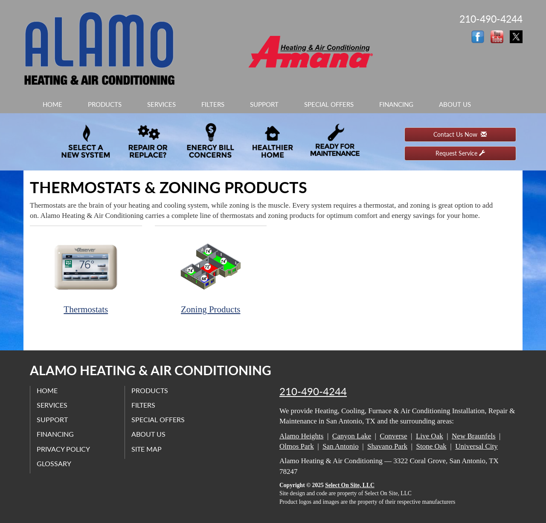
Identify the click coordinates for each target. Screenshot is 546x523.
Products (105, 104)
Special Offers (329, 104)
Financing (396, 104)
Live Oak (429, 436)
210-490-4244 (313, 391)
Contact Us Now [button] (460, 134)
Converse (393, 436)
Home (52, 104)
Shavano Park (387, 446)
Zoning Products (211, 274)
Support (264, 104)
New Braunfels (473, 436)
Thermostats (86, 274)
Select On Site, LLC (350, 485)
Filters (212, 104)
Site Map (146, 449)
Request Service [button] (460, 153)
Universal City (476, 446)
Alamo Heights (301, 436)
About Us (455, 104)
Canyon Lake (351, 436)
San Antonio (340, 446)
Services (161, 104)
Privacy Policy (63, 449)
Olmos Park (296, 446)
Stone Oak (431, 446)
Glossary (54, 463)
